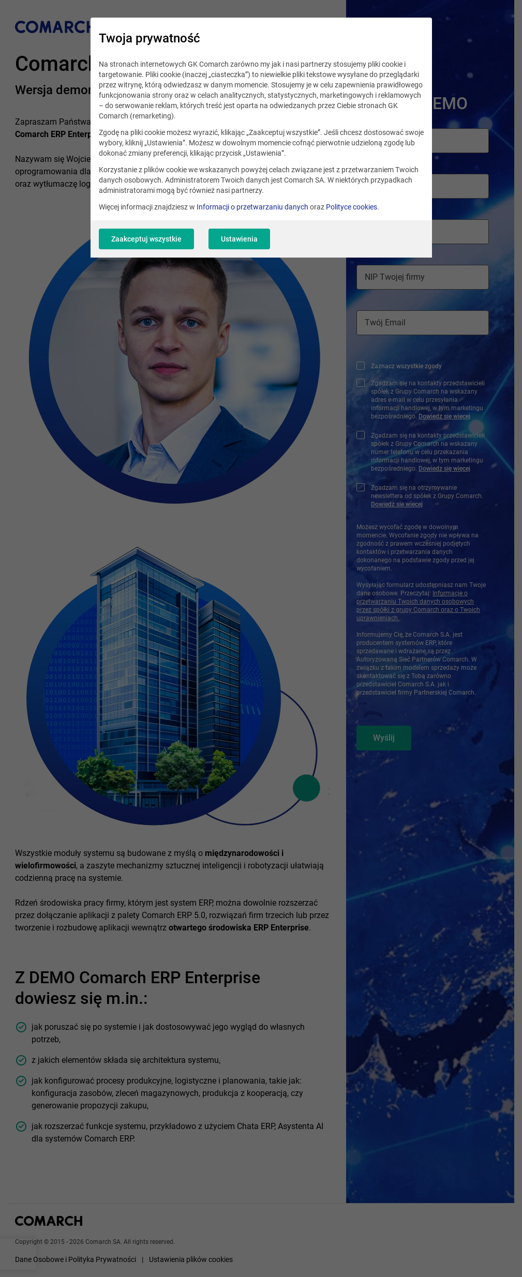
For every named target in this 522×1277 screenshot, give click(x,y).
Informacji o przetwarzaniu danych (252, 207)
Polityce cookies (351, 207)
